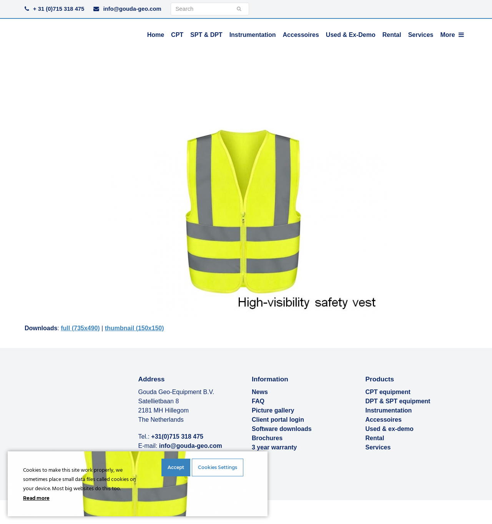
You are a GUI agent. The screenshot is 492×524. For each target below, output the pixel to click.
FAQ (258, 401)
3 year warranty (274, 447)
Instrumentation (389, 410)
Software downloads (282, 429)
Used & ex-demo (390, 429)
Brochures (267, 438)
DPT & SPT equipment (398, 401)
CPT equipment (388, 392)
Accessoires (384, 419)
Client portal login (278, 419)
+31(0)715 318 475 (177, 436)
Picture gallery (273, 410)
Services (378, 447)
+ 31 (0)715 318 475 (58, 9)
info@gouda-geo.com (132, 9)
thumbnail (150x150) (134, 328)
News (260, 392)
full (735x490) (80, 328)
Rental (375, 438)
